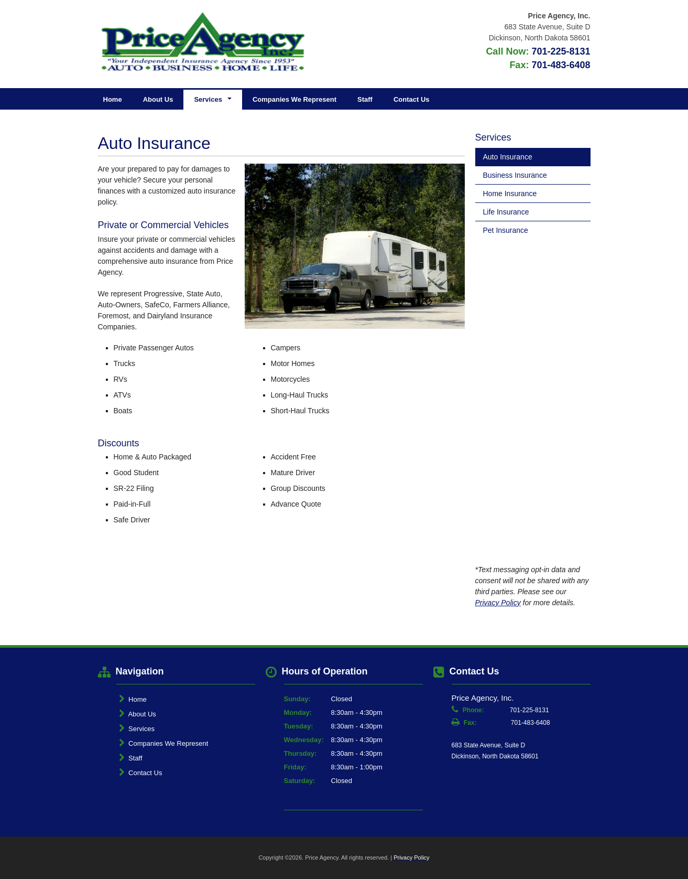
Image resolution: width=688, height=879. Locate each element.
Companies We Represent (294, 99)
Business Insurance (515, 175)
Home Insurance (510, 193)
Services (137, 728)
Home (112, 99)
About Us (158, 99)
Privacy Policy (498, 602)
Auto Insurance (507, 157)
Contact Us (412, 99)
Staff (365, 99)
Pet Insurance (505, 230)
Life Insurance (506, 212)
